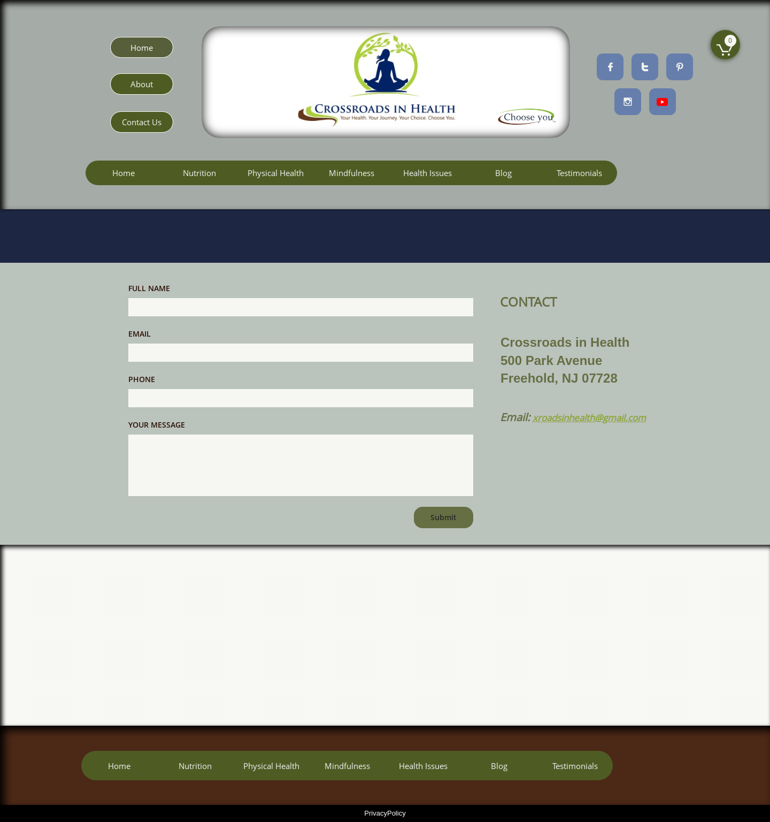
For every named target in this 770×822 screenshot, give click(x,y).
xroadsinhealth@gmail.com (589, 418)
